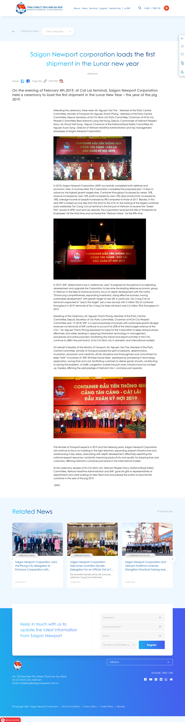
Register (151, 645)
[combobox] (58, 31)
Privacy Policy (90, 706)
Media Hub (115, 8)
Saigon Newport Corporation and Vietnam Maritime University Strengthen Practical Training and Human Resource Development (145, 565)
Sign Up (156, 8)
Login (147, 8)
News (85, 8)
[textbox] (58, 31)
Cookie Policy (106, 706)
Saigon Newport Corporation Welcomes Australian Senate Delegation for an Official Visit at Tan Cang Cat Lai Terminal (92, 565)
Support (103, 8)
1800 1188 (167, 673)
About (77, 8)
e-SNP (127, 8)
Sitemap (121, 706)
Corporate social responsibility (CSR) (142, 555)
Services (93, 8)
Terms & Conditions (71, 706)
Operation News (26, 555)
